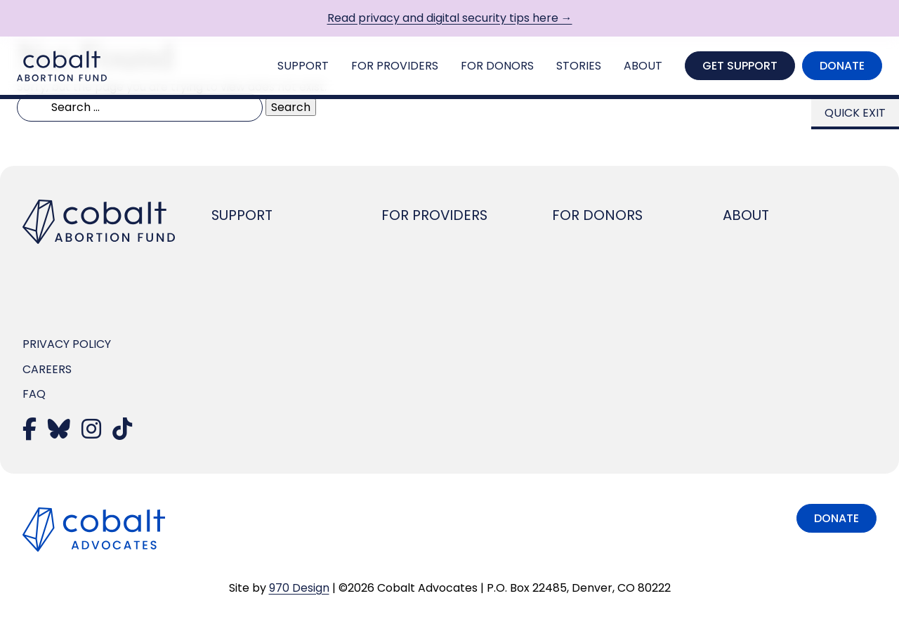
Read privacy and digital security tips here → (449, 18)
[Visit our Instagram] (91, 433)
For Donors (497, 66)
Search (290, 107)
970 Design (299, 588)
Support (303, 66)
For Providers (394, 66)
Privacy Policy (66, 344)
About (643, 66)
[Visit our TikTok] (122, 433)
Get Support (739, 66)
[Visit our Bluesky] (59, 433)
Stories (578, 66)
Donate (842, 66)
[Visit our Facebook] (29, 433)
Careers (47, 369)
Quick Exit (855, 113)
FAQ (34, 394)
